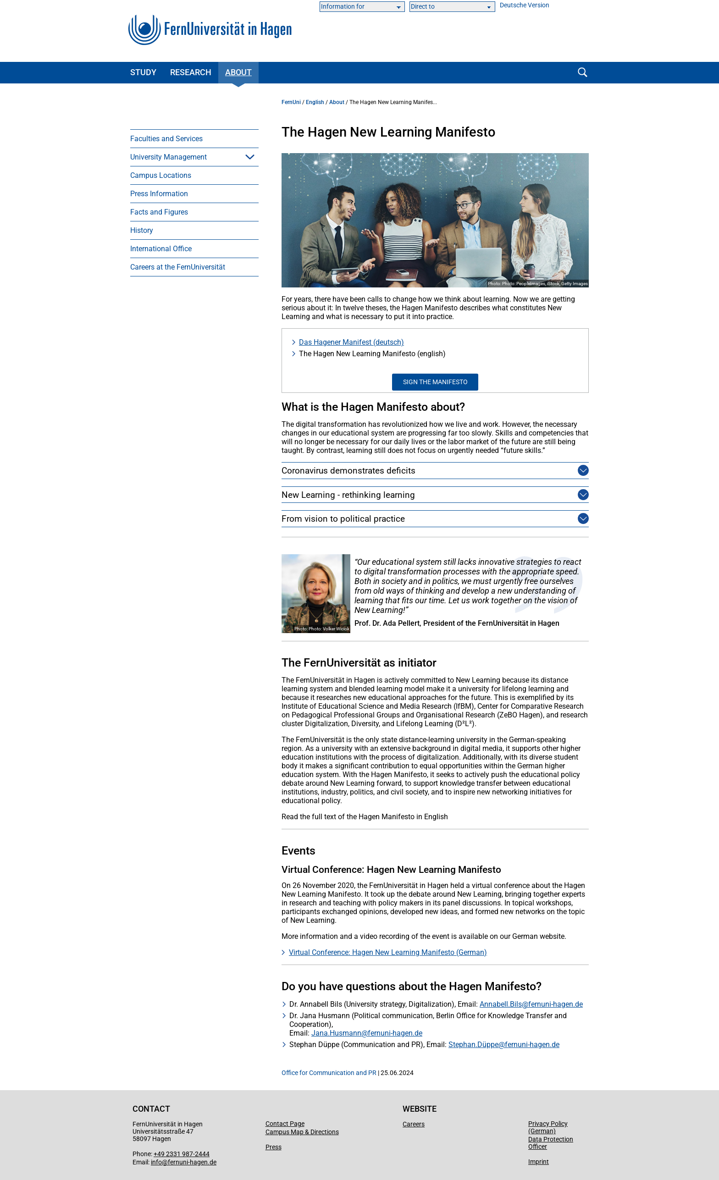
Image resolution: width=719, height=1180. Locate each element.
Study (143, 72)
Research (190, 72)
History (141, 230)
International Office (161, 248)
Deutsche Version (524, 5)
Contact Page (284, 1123)
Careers (414, 1124)
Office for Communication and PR (329, 1072)
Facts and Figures (159, 212)
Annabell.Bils (501, 1004)
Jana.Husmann (336, 1033)
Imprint (538, 1161)
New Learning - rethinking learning (348, 495)
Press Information (159, 193)
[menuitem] (194, 138)
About (238, 72)
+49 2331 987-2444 (182, 1154)
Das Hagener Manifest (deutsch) (351, 342)
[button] (250, 156)
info (156, 1162)
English (315, 102)
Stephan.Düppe (473, 1044)
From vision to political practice (343, 518)
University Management (168, 157)
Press (273, 1147)
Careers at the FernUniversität (177, 267)
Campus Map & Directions (302, 1132)
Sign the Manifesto (435, 382)
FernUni (291, 102)
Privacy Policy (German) (548, 1127)
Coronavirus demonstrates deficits (348, 470)
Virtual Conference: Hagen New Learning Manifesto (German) (388, 952)
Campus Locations (160, 175)
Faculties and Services (166, 138)
